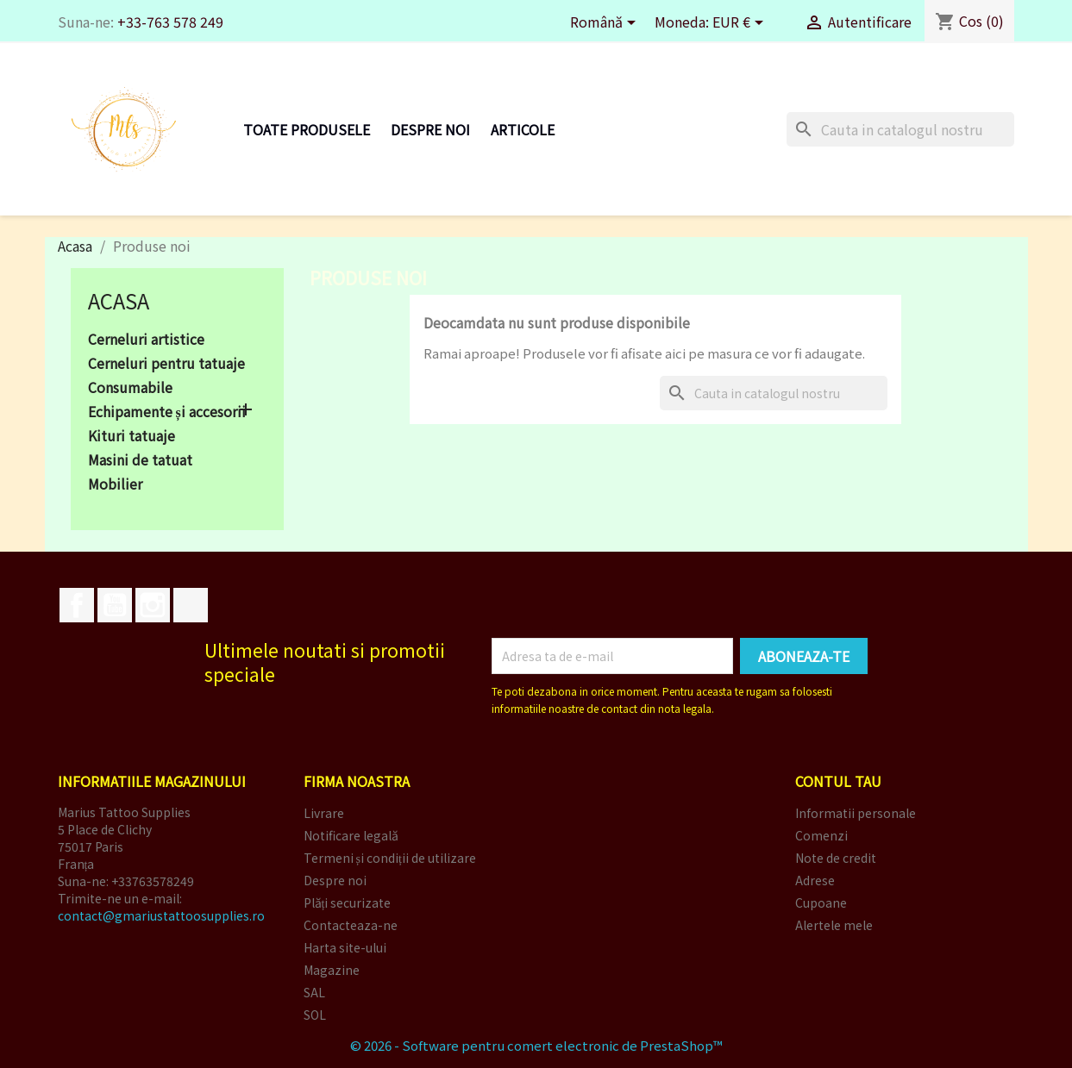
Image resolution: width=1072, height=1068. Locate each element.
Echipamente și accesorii (167, 412)
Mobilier (115, 484)
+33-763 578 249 (170, 21)
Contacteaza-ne (351, 925)
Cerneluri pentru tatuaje (166, 363)
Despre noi (430, 129)
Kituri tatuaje (131, 436)
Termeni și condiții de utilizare (390, 857)
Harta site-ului (345, 947)
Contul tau (838, 781)
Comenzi (821, 835)
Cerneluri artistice (146, 339)
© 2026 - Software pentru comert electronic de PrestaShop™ (536, 1045)
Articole (523, 129)
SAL (314, 992)
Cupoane (821, 902)
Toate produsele (306, 129)
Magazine (332, 969)
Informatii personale (855, 812)
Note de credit (835, 857)
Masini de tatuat (140, 460)
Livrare (324, 812)
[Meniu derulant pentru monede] (740, 23)
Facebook (77, 605)
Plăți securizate (348, 902)
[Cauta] (900, 129)
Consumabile (130, 387)
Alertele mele (834, 925)
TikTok (190, 605)
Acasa (118, 300)
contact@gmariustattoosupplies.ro (161, 915)
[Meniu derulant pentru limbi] (606, 23)
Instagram (152, 605)
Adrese (815, 880)
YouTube (114, 605)
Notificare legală (351, 835)
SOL (315, 1014)
